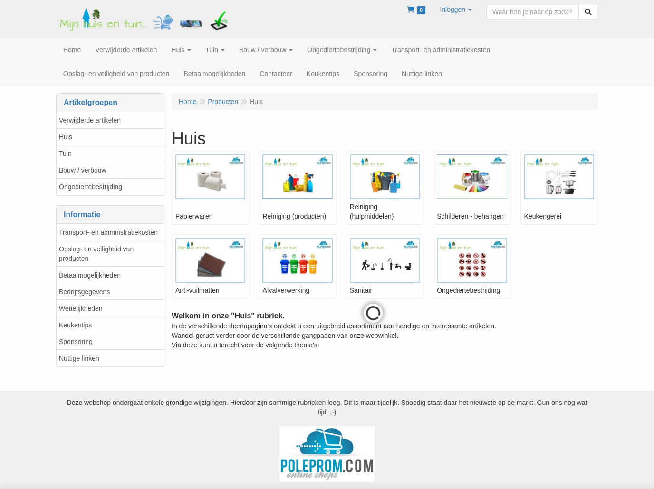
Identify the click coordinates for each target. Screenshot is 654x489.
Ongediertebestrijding (90, 187)
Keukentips (75, 325)
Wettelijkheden (81, 308)
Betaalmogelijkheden (90, 275)
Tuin (65, 153)
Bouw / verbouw (82, 170)
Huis (65, 137)
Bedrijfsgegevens (84, 292)
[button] (456, 9)
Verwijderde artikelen (90, 120)
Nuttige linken (79, 358)
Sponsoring (76, 341)
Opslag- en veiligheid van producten (96, 253)
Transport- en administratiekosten (108, 232)
